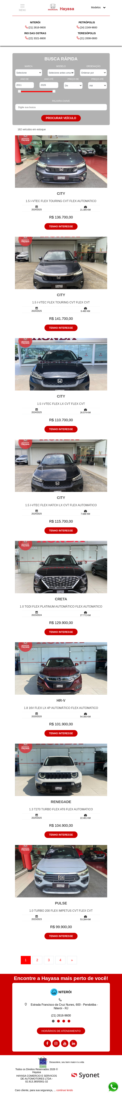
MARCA (28, 66)
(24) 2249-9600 (86, 27)
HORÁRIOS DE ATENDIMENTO (60, 1030)
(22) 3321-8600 (35, 38)
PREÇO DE (73, 79)
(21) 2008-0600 (86, 38)
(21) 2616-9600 (35, 27)
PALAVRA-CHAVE (61, 101)
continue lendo (64, 1090)
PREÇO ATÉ (97, 79)
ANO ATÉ (48, 79)
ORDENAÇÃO (93, 66)
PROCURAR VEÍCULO (61, 118)
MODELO (61, 66)
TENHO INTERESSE (61, 226)
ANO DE (24, 79)
